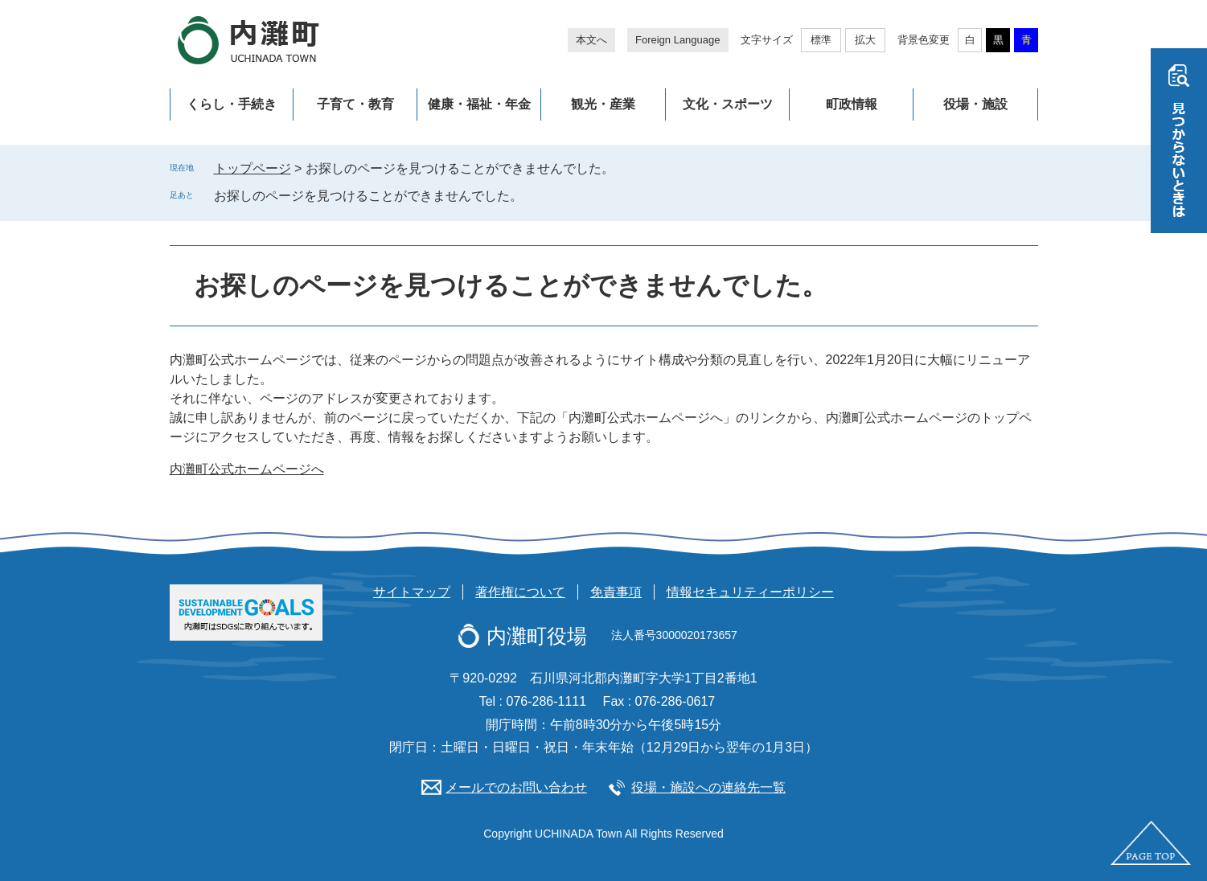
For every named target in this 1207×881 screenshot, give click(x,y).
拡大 (865, 40)
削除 (534, 195)
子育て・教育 (355, 104)
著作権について (520, 592)
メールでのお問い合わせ (516, 787)
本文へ (591, 40)
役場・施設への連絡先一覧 (708, 787)
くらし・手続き (232, 104)
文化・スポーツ (728, 104)
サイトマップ (411, 592)
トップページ (252, 168)
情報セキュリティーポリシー (750, 592)
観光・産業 (603, 104)
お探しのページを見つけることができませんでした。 (368, 196)
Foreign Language (678, 40)
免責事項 (616, 592)
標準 (821, 40)
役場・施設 (975, 104)
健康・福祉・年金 (479, 104)
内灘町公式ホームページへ (247, 469)
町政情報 (851, 104)
